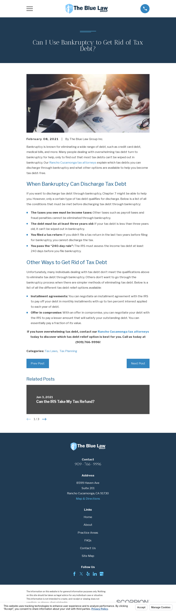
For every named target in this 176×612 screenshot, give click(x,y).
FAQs (87, 540)
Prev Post (38, 363)
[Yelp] (88, 574)
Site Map (88, 556)
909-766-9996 (88, 464)
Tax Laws (51, 351)
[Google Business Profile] (102, 574)
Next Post (138, 363)
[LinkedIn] (95, 574)
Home (88, 517)
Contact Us (88, 548)
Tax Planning (68, 351)
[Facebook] (74, 574)
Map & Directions (88, 498)
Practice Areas (88, 532)
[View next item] (44, 419)
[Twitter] (81, 574)
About (88, 524)
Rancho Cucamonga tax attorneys (72, 162)
